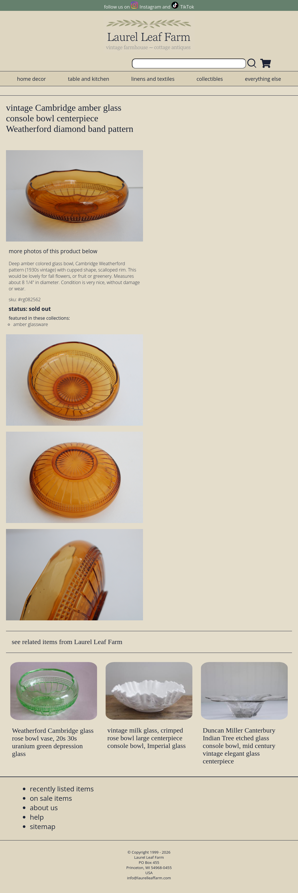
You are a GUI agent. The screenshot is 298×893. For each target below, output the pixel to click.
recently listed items (62, 788)
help (37, 817)
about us (44, 807)
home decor (31, 78)
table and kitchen (88, 78)
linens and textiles (152, 78)
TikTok (187, 7)
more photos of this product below (53, 251)
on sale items (51, 798)
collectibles (209, 78)
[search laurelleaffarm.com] (253, 64)
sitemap (42, 826)
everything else (263, 78)
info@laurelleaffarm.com (149, 877)
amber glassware (30, 324)
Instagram (150, 7)
